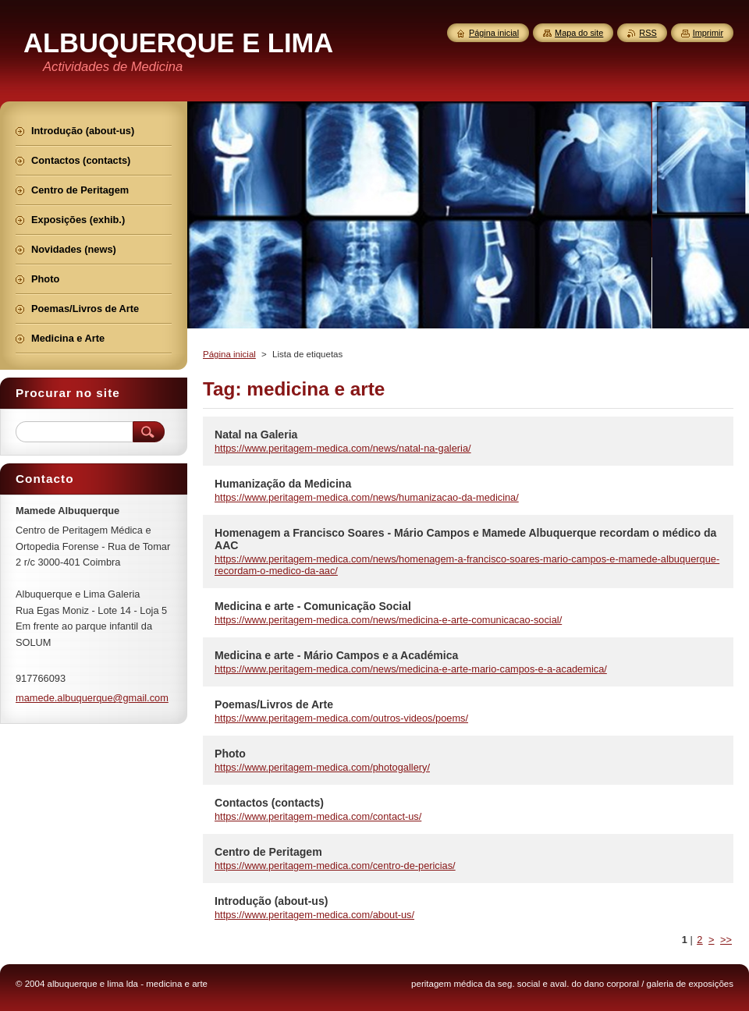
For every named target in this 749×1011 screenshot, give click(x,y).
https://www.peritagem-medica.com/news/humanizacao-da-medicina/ (367, 497)
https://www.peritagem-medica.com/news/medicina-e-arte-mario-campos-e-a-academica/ (411, 669)
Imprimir (708, 32)
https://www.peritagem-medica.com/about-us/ (314, 915)
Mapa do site (579, 32)
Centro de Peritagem (268, 852)
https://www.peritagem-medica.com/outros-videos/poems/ (341, 718)
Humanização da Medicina (283, 483)
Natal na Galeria (256, 434)
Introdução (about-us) (271, 901)
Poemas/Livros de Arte (274, 704)
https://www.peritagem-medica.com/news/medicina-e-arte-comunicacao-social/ (388, 620)
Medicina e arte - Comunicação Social (313, 606)
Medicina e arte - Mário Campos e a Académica (336, 655)
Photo (230, 753)
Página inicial (229, 354)
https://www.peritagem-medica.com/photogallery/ (322, 767)
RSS (647, 32)
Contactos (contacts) (269, 802)
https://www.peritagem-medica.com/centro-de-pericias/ (335, 865)
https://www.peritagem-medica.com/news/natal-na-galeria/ (343, 448)
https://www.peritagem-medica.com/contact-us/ (318, 816)
